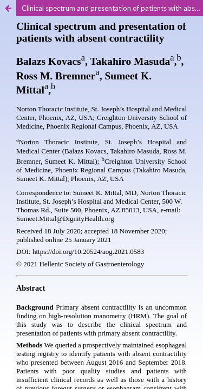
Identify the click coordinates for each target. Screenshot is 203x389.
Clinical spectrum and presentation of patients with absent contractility (112, 8)
